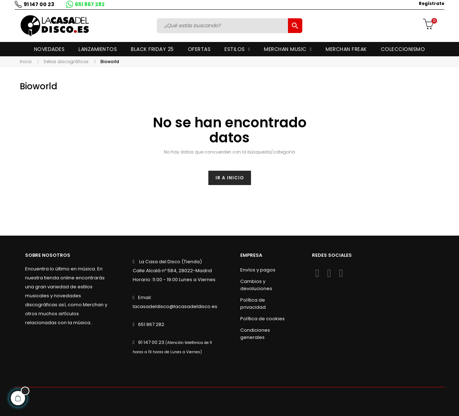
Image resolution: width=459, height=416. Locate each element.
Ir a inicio (230, 178)
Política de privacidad (253, 304)
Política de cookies (262, 318)
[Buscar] (223, 25)
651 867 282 (89, 4)
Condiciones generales (255, 334)
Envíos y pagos (257, 269)
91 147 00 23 (38, 4)
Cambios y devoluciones (256, 285)
